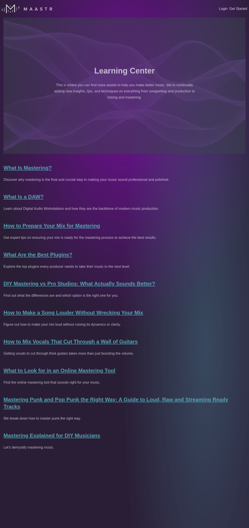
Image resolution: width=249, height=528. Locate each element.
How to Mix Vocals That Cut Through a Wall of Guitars (71, 342)
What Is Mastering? (28, 168)
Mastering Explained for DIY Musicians (52, 435)
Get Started (238, 9)
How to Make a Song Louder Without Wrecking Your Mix (73, 313)
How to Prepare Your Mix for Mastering (52, 226)
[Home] (27, 8)
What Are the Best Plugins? (38, 255)
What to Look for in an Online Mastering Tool (59, 371)
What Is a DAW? (24, 197)
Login (223, 9)
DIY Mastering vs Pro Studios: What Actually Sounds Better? (79, 284)
